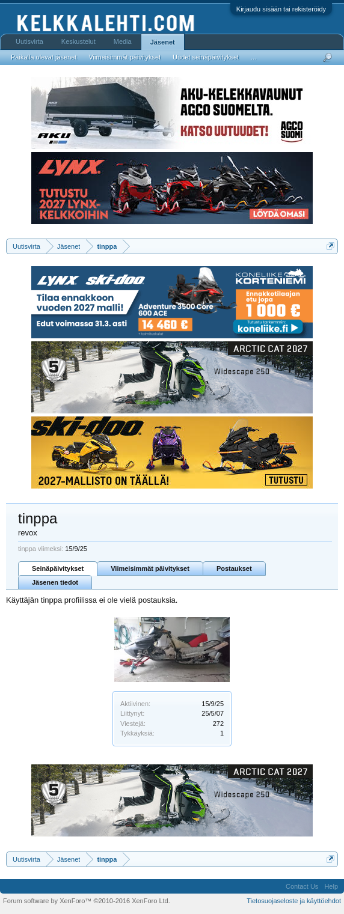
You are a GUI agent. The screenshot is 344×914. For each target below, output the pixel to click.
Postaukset (234, 568)
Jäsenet (162, 42)
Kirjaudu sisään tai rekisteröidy (281, 9)
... (253, 57)
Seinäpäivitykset (58, 568)
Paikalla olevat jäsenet (43, 57)
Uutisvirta (29, 41)
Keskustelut (78, 41)
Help (331, 886)
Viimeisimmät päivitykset (150, 568)
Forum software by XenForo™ (86, 900)
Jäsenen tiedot (55, 582)
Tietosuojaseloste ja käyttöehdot (294, 900)
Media (123, 41)
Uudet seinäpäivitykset (206, 57)
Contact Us (302, 886)
